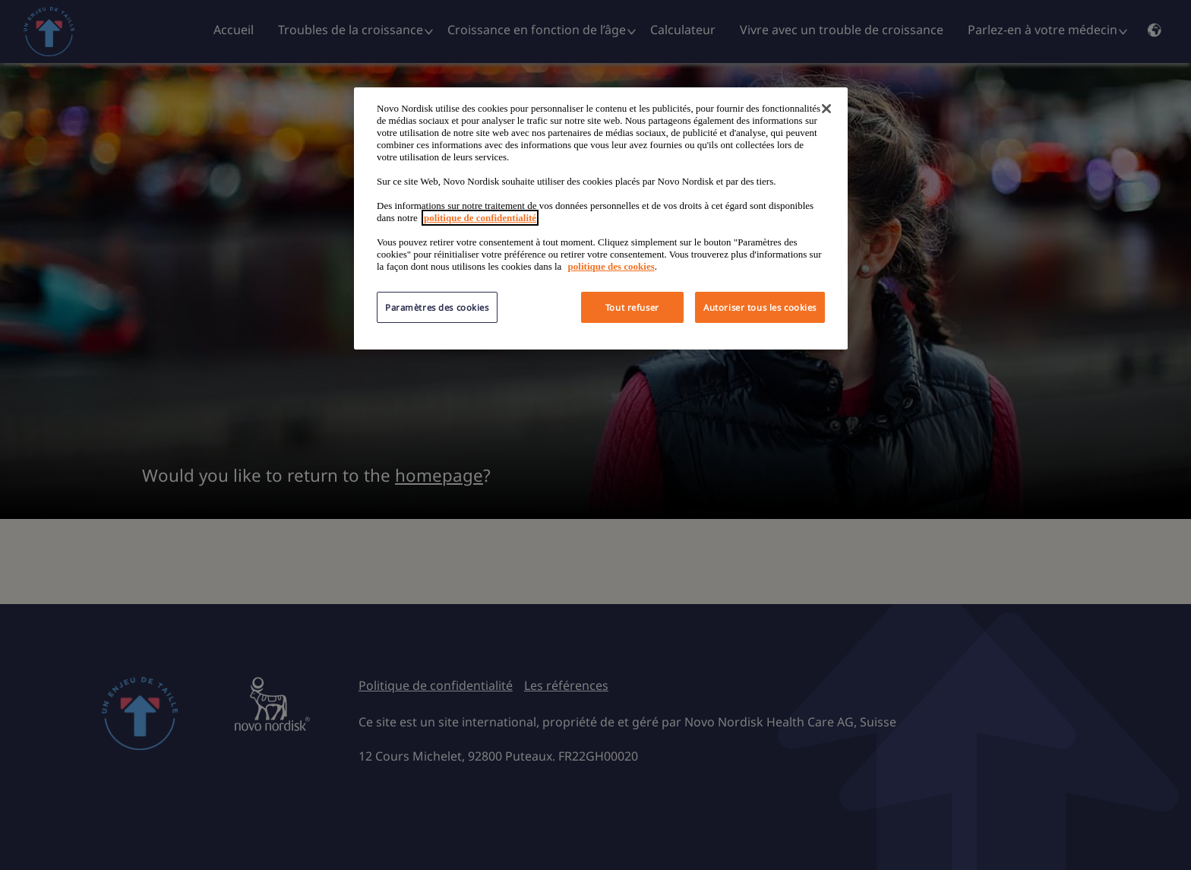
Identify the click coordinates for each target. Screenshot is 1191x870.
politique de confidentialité (480, 217)
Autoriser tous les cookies (760, 307)
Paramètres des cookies (437, 307)
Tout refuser (632, 307)
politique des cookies (611, 266)
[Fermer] (826, 108)
